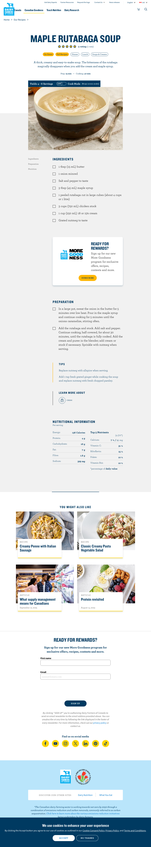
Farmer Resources (67, 2)
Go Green (48, 54)
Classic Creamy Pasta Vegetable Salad (96, 548)
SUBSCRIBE (88, 278)
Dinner (75, 54)
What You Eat (105, 794)
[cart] (139, 9)
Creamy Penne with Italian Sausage (38, 548)
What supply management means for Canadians (38, 601)
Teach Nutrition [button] (74, 10)
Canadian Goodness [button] (51, 10)
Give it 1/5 (59, 46)
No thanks (87, 838)
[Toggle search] (146, 9)
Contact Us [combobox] (98, 2)
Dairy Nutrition (85, 794)
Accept (63, 838)
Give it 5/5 (75, 46)
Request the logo (83, 2)
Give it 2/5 (63, 46)
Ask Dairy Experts (50, 2)
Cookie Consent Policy (93, 830)
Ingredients (33, 159)
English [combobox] (130, 2)
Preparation (33, 164)
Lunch (85, 54)
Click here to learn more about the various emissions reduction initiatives (83, 813)
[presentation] (75, 690)
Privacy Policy (112, 830)
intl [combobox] (143, 2)
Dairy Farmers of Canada (9, 9)
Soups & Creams (99, 54)
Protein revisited (92, 599)
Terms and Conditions (135, 830)
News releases (114, 2)
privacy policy (99, 722)
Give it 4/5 (71, 46)
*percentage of (103, 468)
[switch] (77, 83)
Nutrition (32, 169)
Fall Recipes (62, 54)
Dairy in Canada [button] (28, 10)
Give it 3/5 (67, 46)
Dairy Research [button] (94, 10)
